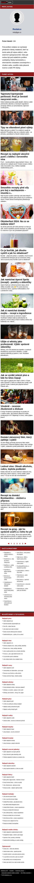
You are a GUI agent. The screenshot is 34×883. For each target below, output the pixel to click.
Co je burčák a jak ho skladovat (10, 656)
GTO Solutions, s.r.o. (7, 875)
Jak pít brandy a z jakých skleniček (11, 743)
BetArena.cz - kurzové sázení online (7, 577)
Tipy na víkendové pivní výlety (17, 127)
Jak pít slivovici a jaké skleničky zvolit (12, 754)
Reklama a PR (4, 870)
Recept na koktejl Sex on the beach (11, 815)
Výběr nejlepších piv (8, 621)
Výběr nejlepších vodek (8, 718)
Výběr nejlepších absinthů (9, 765)
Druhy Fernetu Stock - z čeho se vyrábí (12, 782)
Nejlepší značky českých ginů (10, 709)
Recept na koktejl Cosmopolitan (10, 823)
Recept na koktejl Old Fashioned (11, 810)
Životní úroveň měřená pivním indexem (12, 631)
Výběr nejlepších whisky (9, 684)
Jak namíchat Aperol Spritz (9, 796)
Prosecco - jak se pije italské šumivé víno (13, 653)
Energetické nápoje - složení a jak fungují (13, 834)
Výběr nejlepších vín (8, 643)
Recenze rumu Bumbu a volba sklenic (12, 673)
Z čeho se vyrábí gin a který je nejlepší (12, 704)
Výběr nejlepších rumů (8, 667)
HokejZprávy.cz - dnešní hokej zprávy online (9, 590)
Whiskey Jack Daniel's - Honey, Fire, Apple (13, 692)
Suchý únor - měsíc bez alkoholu (11, 848)
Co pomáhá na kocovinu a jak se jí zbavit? (13, 856)
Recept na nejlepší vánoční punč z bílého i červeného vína (15, 157)
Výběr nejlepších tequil (8, 729)
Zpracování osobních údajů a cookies (10, 872)
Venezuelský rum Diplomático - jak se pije (13, 670)
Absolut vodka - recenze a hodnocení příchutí (14, 720)
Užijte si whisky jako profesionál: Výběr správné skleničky (15, 344)
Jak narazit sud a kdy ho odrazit (10, 629)
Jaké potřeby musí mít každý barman (12, 859)
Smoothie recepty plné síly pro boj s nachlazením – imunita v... (15, 190)
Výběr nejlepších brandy (9, 740)
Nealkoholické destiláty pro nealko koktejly (13, 840)
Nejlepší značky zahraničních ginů (11, 706)
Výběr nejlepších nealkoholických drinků (12, 832)
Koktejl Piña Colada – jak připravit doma (12, 801)
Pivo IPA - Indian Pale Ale (9, 626)
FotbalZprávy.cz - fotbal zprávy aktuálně (8, 584)
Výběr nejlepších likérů (8, 777)
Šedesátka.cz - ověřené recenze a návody (8, 554)
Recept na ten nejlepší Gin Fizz (10, 820)
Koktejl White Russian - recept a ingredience (13, 807)
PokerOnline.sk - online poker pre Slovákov (8, 603)
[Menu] (31, 2)
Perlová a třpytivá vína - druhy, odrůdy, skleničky (14, 645)
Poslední (26, 543)
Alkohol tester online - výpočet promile (12, 851)
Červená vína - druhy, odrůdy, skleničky (12, 648)
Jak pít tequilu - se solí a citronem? (11, 731)
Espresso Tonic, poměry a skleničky (11, 837)
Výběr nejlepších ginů (8, 701)
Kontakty (12, 870)
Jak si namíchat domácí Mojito (10, 799)
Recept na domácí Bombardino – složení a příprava (13, 498)
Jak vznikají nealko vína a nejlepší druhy (12, 659)
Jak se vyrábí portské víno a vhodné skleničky (14, 651)
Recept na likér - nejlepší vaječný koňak (12, 787)
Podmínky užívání (19, 870)
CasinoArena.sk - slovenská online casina (8, 596)
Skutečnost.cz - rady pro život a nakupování (9, 560)
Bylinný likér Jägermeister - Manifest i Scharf (13, 779)
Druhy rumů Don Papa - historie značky (12, 676)
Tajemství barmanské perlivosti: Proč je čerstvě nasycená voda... (14, 96)
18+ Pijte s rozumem (26, 872)
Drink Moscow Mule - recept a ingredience (13, 818)
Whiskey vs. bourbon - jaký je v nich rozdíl (13, 690)
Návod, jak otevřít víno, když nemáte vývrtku (13, 862)
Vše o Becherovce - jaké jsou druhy (11, 785)
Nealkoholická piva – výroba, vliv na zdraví (13, 634)
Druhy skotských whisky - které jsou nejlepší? (14, 687)
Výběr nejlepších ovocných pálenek (11, 751)
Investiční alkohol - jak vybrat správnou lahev (14, 854)
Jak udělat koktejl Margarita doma (11, 804)
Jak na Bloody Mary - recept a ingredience (13, 812)
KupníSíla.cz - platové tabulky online (7, 571)
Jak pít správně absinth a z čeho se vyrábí (13, 768)
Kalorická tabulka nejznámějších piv (11, 623)
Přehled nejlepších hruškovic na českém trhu (13, 757)
